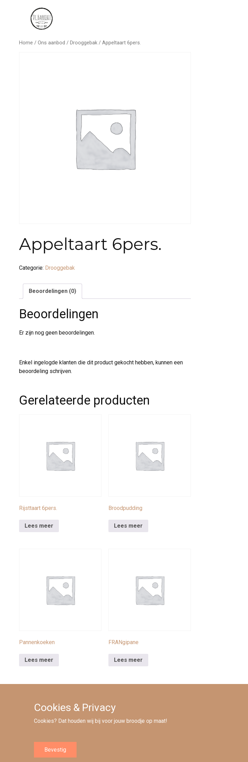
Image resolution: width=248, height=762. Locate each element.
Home (26, 43)
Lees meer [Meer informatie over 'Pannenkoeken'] (39, 660)
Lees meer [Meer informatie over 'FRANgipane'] (128, 660)
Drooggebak (83, 43)
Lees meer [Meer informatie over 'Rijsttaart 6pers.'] (39, 525)
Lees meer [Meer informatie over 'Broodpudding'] (128, 525)
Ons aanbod (51, 43)
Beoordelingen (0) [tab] (52, 291)
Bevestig (55, 749)
